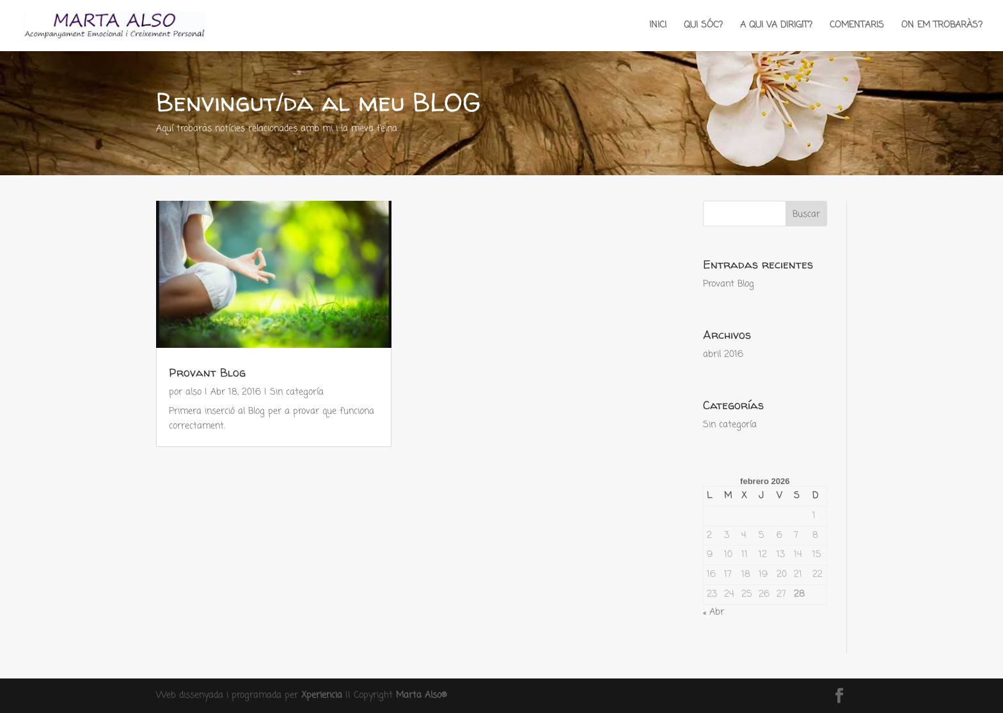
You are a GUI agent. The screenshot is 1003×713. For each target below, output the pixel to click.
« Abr (713, 612)
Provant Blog (207, 372)
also (193, 392)
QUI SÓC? (703, 26)
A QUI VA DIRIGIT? (776, 26)
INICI (658, 26)
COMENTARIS (857, 26)
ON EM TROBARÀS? (942, 26)
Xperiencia (321, 695)
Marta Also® (421, 695)
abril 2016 (723, 354)
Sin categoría (297, 392)
